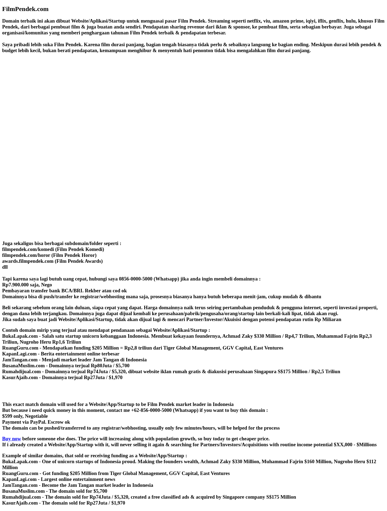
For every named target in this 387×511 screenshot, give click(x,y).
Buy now (11, 438)
